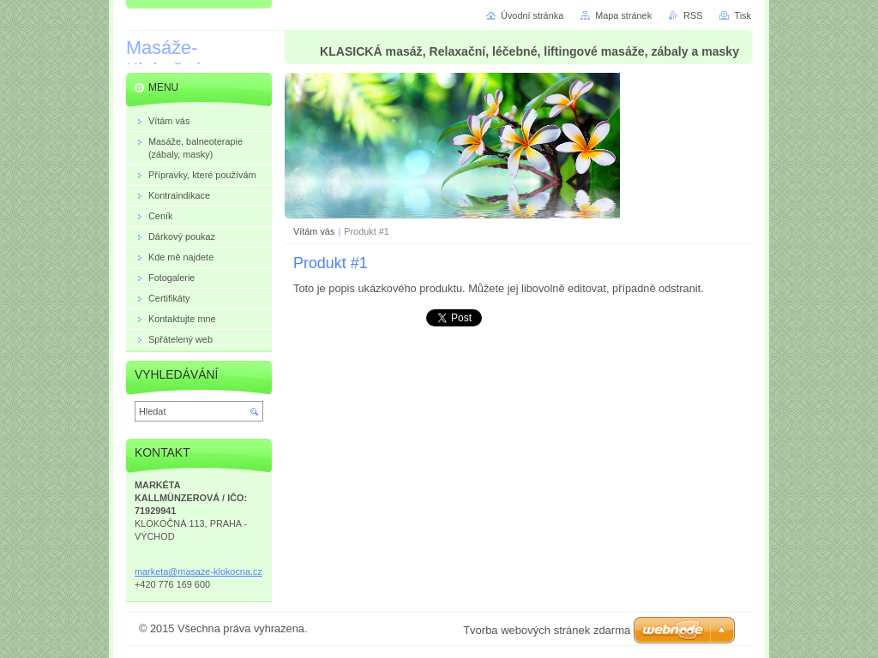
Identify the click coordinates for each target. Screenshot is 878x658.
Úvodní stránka (532, 15)
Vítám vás (313, 231)
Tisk (742, 15)
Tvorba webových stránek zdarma (546, 630)
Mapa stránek (623, 15)
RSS (692, 15)
